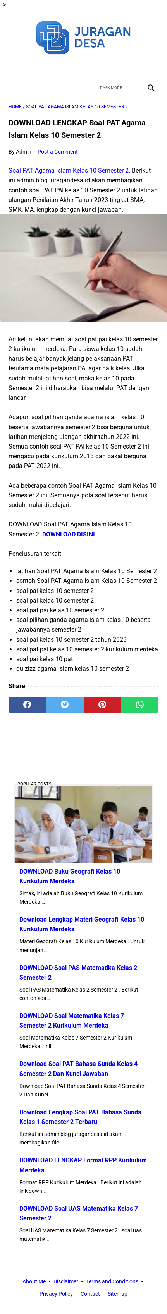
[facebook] (56, 67)
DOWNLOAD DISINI (68, 534)
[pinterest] (102, 705)
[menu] (13, 87)
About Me (34, 1281)
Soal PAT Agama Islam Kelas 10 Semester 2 (69, 170)
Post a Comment (58, 152)
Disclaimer (65, 1281)
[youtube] (92, 67)
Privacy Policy (56, 1294)
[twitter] (74, 67)
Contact (90, 1294)
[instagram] (111, 67)
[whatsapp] (139, 705)
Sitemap (117, 1294)
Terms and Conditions (112, 1281)
